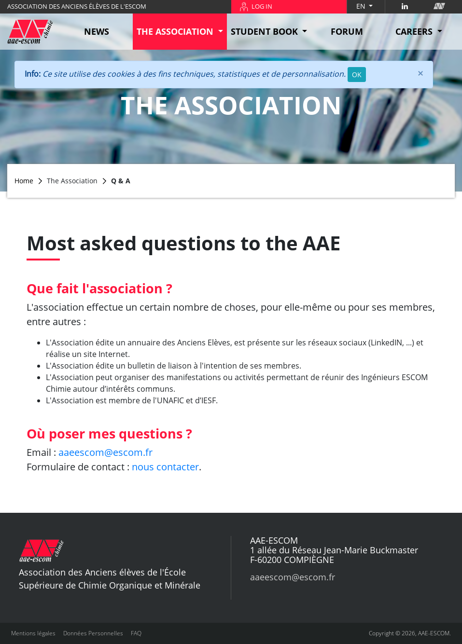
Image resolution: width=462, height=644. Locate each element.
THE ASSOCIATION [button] (176, 31)
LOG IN (262, 6)
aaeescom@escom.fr (105, 452)
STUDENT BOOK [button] (265, 31)
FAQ (136, 633)
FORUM (347, 31)
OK (357, 74)
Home (23, 180)
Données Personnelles (93, 633)
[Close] (420, 72)
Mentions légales (33, 633)
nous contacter (165, 466)
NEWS (96, 31)
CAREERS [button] (415, 31)
